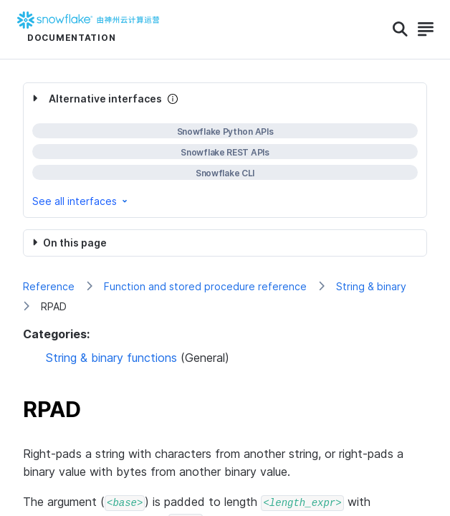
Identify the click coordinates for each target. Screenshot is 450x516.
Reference (49, 286)
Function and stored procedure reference (205, 286)
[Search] (400, 29)
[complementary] (225, 150)
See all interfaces (81, 201)
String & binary (371, 286)
